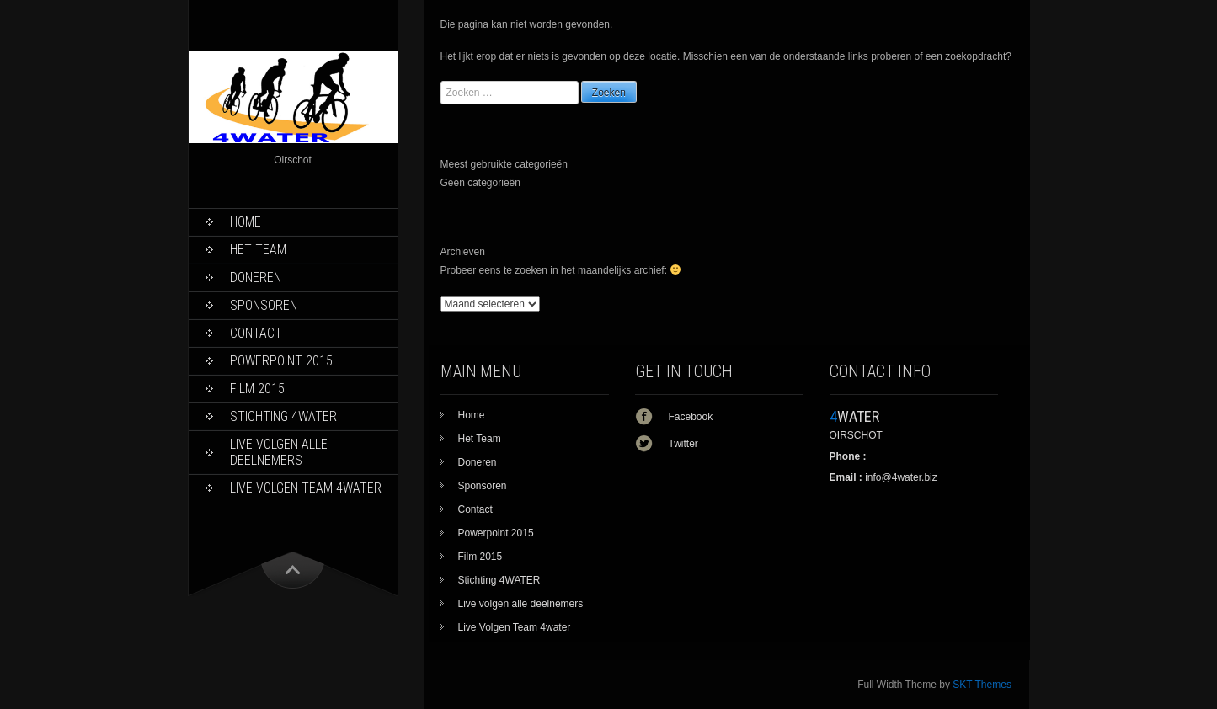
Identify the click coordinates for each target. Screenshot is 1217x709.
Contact (256, 333)
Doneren (255, 277)
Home (245, 222)
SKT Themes (982, 684)
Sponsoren (263, 305)
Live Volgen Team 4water (306, 488)
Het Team (258, 250)
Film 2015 (257, 389)
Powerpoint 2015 (281, 361)
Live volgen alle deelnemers (279, 452)
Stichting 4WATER (283, 416)
